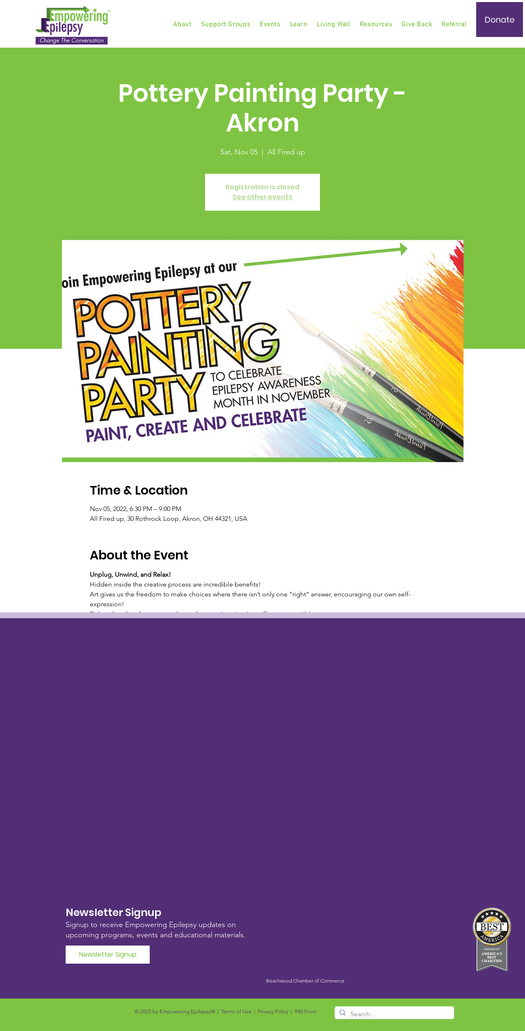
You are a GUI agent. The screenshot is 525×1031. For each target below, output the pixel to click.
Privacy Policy (273, 1011)
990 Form (305, 1011)
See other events (262, 197)
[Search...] (393, 1014)
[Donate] (499, 19)
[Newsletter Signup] (108, 955)
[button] (226, 24)
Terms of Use (236, 1011)
